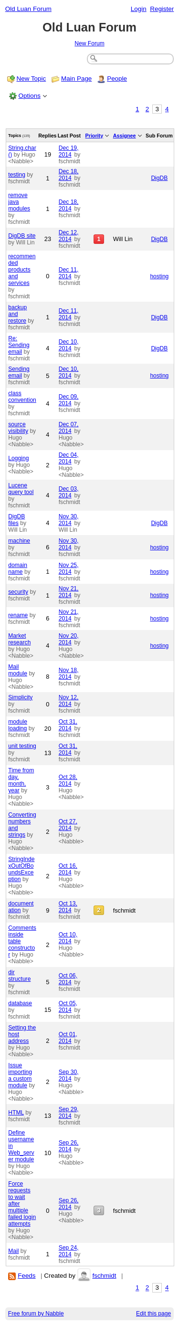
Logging (18, 458)
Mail (13, 1251)
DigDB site (21, 235)
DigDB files (16, 519)
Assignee (124, 135)
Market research (19, 639)
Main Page (76, 78)
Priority (94, 135)
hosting (159, 276)
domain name (17, 568)
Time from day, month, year (21, 780)
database (20, 1003)
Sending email (18, 372)
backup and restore (17, 314)
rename (18, 615)
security (18, 592)
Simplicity (20, 697)
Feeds (26, 1275)
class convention (22, 396)
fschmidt (104, 1275)
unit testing (22, 746)
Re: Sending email (18, 345)
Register (162, 8)
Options (30, 95)
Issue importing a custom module (20, 1075)
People (117, 78)
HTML (16, 1112)
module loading (17, 725)
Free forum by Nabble (36, 1313)
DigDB (159, 178)
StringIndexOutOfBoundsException (21, 869)
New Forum (89, 43)
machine (19, 540)
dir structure (19, 975)
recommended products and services (21, 269)
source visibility (18, 427)
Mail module (17, 670)
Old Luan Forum (28, 8)
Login (139, 8)
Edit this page (153, 1313)
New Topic (31, 78)
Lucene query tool (20, 488)
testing (16, 174)
